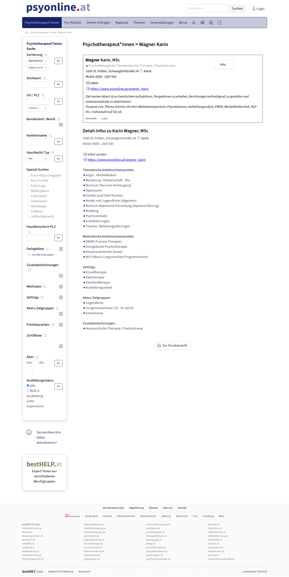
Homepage (38, 206)
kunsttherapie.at (93, 547)
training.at (213, 555)
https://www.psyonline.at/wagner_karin (114, 159)
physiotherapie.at (155, 547)
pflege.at (150, 543)
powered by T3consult (255, 571)
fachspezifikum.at (93, 524)
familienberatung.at (95, 528)
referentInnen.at (217, 532)
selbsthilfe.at (215, 540)
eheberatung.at (30, 551)
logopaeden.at (92, 559)
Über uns (168, 508)
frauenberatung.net (94, 532)
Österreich (72, 516)
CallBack (37, 211)
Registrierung (136, 508)
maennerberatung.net (158, 524)
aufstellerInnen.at (31, 528)
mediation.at (153, 528)
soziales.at (213, 543)
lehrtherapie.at (92, 555)
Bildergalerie (40, 190)
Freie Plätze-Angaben (46, 175)
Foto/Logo (38, 185)
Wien (221, 516)
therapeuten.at (216, 551)
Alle (32, 385)
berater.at (27, 532)
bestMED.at (28, 543)
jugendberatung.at (94, 540)
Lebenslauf (39, 196)
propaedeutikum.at (156, 551)
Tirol (195, 516)
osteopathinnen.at (156, 536)
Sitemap (153, 508)
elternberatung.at (31, 555)
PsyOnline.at (215, 528)
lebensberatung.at (94, 551)
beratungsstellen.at (32, 536)
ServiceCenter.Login (113, 508)
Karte (145, 71)
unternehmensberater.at (221, 559)
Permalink (91, 118)
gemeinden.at (91, 536)
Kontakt (182, 508)
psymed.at (213, 524)
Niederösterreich (126, 516)
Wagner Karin (65, 32)
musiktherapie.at (155, 532)
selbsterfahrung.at (218, 536)
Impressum (84, 571)
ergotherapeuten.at (32, 559)
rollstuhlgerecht (42, 216)
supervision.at (215, 547)
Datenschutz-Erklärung (60, 571)
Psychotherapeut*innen (43, 32)
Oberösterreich (148, 516)
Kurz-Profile (39, 180)
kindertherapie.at (93, 543)
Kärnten (107, 516)
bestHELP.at (28, 540)
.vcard (104, 118)
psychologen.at (154, 555)
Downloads (39, 201)
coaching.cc (28, 547)
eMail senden (95, 154)
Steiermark (182, 516)
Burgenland (91, 516)
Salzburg (166, 516)
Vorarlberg (208, 516)
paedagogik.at (153, 540)
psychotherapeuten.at (158, 559)
